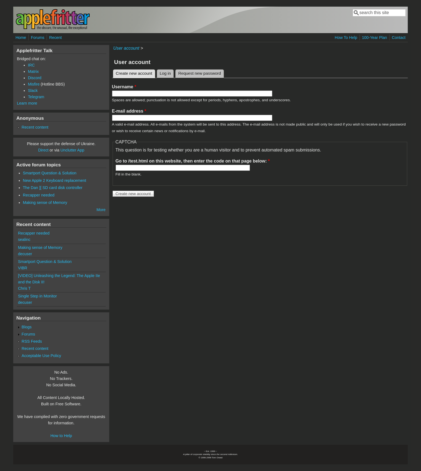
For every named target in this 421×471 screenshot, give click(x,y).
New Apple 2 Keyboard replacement (54, 180)
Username (124, 86)
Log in (165, 73)
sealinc (24, 239)
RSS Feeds (32, 341)
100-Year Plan (374, 37)
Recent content (35, 127)
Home (20, 37)
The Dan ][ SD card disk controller (52, 187)
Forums (37, 37)
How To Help (346, 37)
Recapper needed (38, 195)
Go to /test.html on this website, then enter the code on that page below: (193, 161)
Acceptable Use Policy (41, 355)
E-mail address (129, 111)
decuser (25, 254)
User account (126, 48)
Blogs (26, 327)
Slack (33, 90)
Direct (43, 150)
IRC (31, 65)
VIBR (22, 268)
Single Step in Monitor (37, 296)
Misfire (33, 84)
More (101, 209)
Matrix (33, 71)
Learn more (27, 103)
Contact (399, 37)
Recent (55, 37)
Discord (34, 78)
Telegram (36, 97)
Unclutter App (72, 150)
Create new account (135, 73)
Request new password (199, 73)
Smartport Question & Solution (49, 173)
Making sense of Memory (45, 202)
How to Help (61, 435)
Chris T (24, 288)
